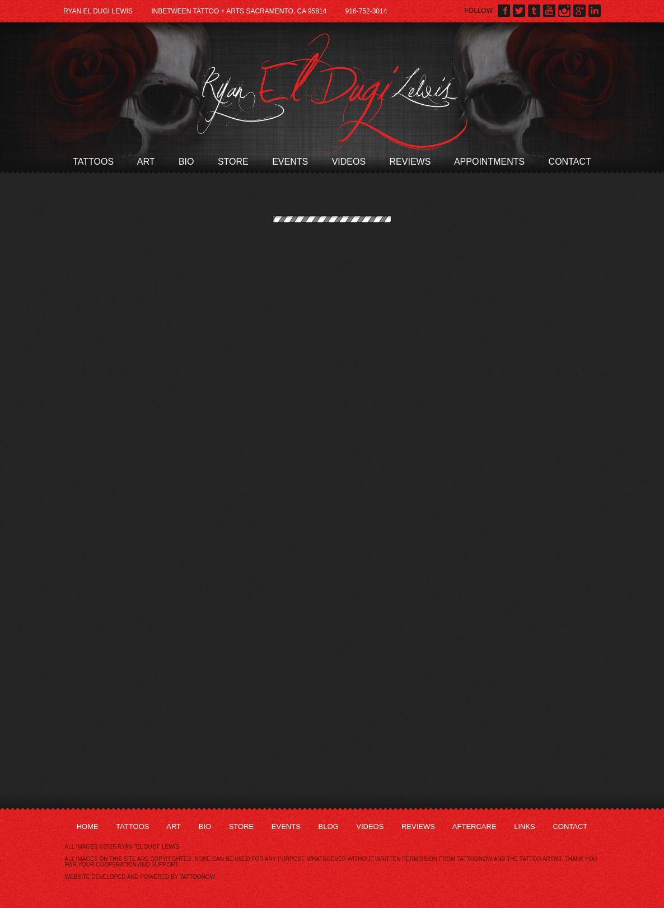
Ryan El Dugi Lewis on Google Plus (579, 10)
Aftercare (474, 826)
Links (524, 826)
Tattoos (93, 161)
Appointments (489, 161)
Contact (570, 161)
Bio (186, 161)
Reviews (410, 161)
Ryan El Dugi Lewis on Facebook (504, 10)
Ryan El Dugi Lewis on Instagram (564, 10)
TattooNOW (197, 877)
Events (290, 161)
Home (88, 826)
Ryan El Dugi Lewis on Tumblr (534, 10)
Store (233, 161)
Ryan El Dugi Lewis (332, 93)
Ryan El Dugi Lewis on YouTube (549, 10)
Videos (349, 161)
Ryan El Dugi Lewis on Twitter (519, 10)
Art (146, 161)
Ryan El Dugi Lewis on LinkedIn (594, 10)
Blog (328, 826)
